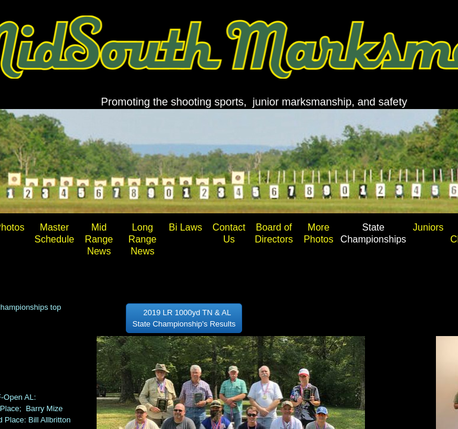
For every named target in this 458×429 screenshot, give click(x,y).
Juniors (428, 227)
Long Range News (142, 239)
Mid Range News (99, 239)
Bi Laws (185, 227)
